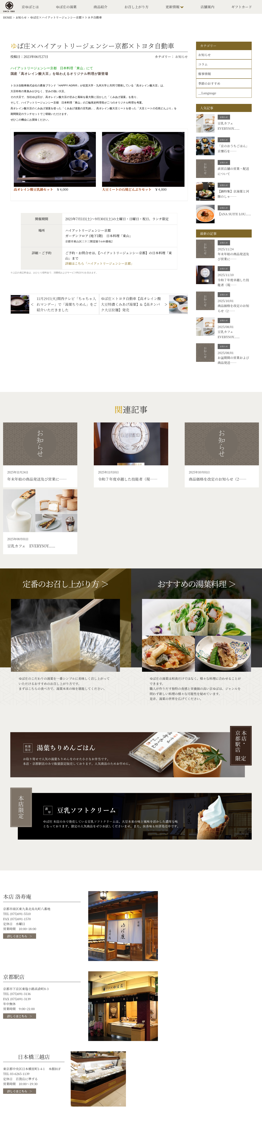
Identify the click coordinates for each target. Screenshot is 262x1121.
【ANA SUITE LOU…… (228, 219)
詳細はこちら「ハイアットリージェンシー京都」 (100, 264)
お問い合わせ (234, 1095)
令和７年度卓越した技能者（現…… (234, 286)
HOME (7, 18)
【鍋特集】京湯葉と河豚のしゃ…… (234, 196)
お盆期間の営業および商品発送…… (234, 366)
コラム (203, 65)
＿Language (207, 95)
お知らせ (22, 18)
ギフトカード (241, 7)
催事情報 (204, 75)
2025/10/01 (226, 304)
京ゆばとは (31, 7)
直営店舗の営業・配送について (234, 174)
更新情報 (173, 7)
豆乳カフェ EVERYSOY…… (229, 128)
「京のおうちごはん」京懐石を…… (234, 151)
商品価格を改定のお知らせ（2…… (234, 312)
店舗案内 (207, 7)
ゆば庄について (175, 1081)
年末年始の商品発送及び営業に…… (234, 259)
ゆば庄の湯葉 (67, 7)
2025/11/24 (226, 251)
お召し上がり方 (137, 7)
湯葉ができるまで (53, 1090)
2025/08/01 (226, 331)
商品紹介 (101, 7)
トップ (45, 1081)
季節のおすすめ (209, 85)
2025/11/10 (226, 277)
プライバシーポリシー (240, 1090)
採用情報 (230, 1085)
